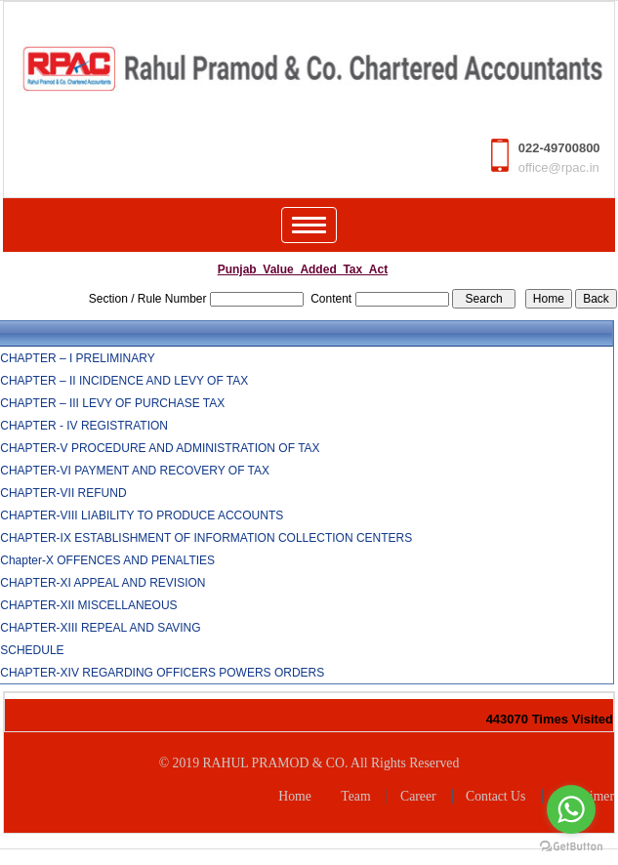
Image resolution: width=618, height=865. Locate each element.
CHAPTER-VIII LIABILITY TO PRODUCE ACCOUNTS (141, 515)
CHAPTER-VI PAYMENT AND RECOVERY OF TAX (134, 470)
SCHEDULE (31, 650)
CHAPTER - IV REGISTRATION (84, 425)
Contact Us (495, 796)
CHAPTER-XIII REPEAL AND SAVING (100, 628)
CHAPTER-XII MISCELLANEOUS (88, 605)
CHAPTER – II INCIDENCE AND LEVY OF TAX (124, 381)
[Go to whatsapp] (571, 809)
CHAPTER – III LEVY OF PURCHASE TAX (112, 403)
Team (355, 796)
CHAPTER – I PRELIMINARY (77, 358)
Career (418, 796)
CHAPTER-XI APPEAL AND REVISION (102, 583)
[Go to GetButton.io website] (571, 846)
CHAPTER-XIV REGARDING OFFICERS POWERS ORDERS (162, 673)
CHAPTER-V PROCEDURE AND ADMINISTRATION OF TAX (159, 448)
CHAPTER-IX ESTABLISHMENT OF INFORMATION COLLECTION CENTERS (206, 538)
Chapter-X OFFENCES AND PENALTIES (107, 560)
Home (294, 796)
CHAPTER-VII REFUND (63, 493)
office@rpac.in (558, 167)
